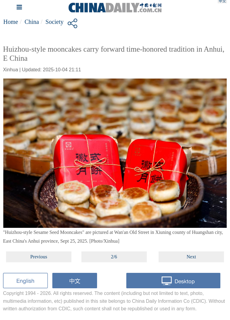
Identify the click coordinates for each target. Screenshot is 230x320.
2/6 (114, 256)
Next (191, 256)
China (31, 21)
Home (10, 21)
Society (55, 21)
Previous (38, 256)
